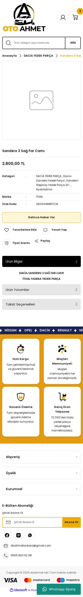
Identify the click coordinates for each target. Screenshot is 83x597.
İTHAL (39, 197)
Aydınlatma (44, 189)
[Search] (41, 43)
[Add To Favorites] (19, 230)
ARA (73, 42)
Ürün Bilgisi (14, 261)
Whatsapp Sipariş (58, 589)
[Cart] (75, 17)
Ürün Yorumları (17, 289)
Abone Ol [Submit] (71, 522)
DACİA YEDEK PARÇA (48, 176)
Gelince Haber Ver (41, 217)
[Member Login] (62, 17)
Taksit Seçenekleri (20, 304)
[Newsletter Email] (41, 522)
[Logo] (24, 17)
